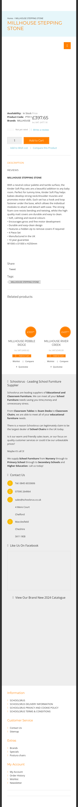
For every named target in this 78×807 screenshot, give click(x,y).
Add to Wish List (19, 148)
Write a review (40, 130)
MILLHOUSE (23, 120)
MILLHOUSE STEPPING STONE (29, 18)
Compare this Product (45, 148)
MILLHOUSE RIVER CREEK (56, 343)
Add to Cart (36, 140)
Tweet (12, 269)
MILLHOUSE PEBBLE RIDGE (21, 343)
